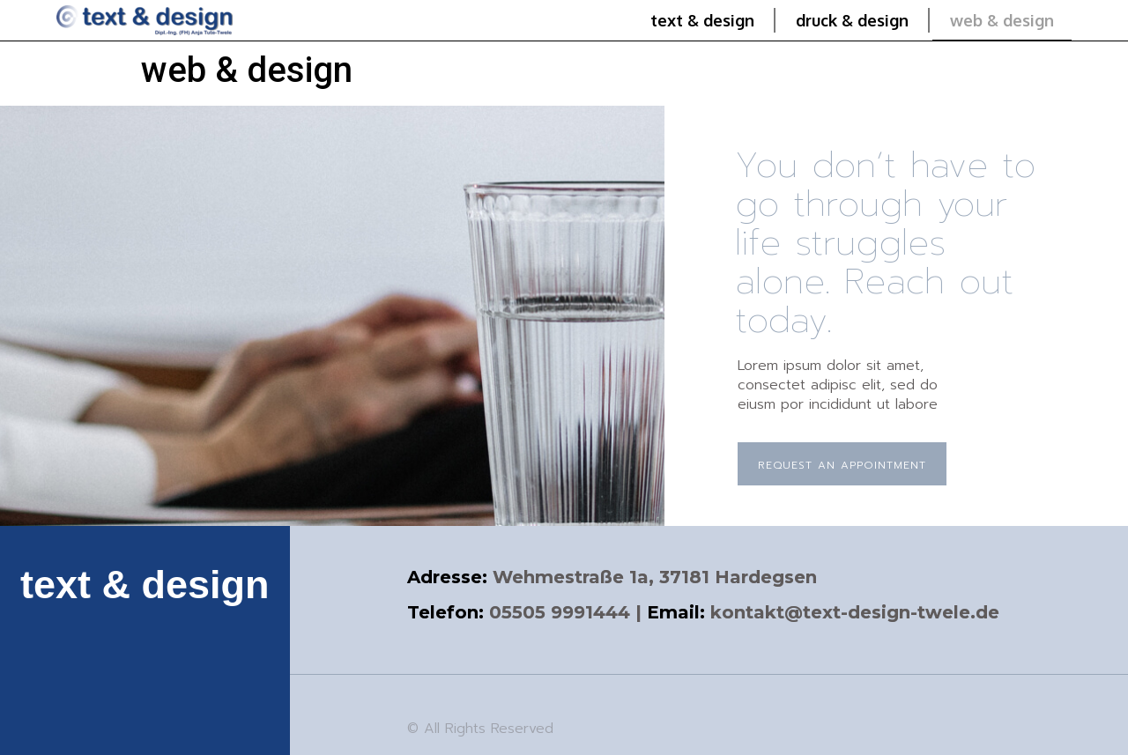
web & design (1002, 20)
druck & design (852, 20)
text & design (702, 20)
